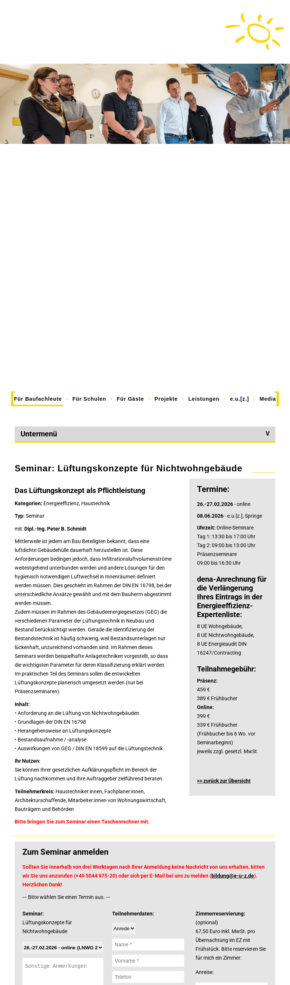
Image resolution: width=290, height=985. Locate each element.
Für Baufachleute (38, 399)
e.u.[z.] (239, 399)
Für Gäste (130, 399)
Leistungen (203, 399)
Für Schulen (89, 399)
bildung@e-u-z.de (232, 876)
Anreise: (205, 972)
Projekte (166, 399)
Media (267, 399)
